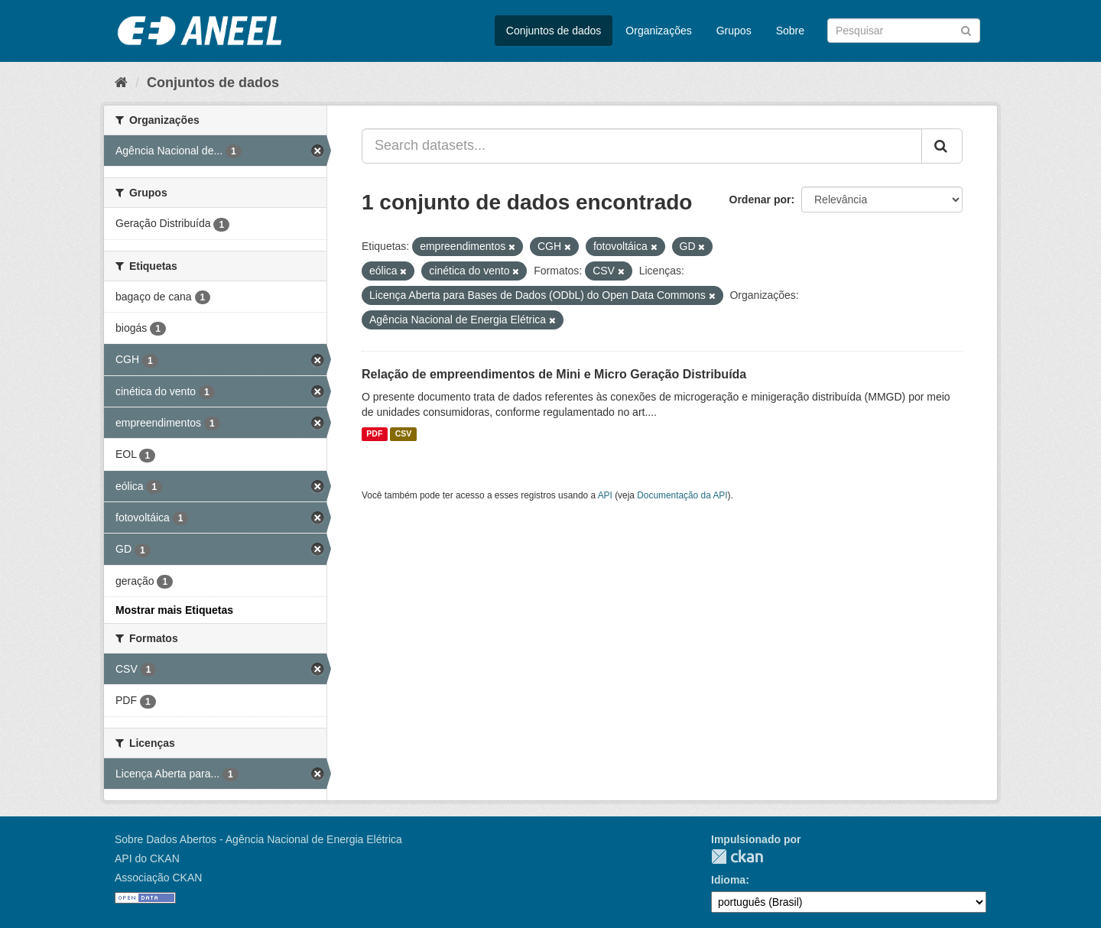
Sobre (790, 30)
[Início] (121, 82)
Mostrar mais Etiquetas (174, 610)
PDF (374, 434)
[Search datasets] (903, 30)
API (605, 495)
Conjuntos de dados (554, 30)
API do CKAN (147, 858)
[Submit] (966, 29)
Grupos (734, 30)
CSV (403, 434)
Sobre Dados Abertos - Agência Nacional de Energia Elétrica (258, 839)
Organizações (658, 30)
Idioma (728, 880)
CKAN (737, 857)
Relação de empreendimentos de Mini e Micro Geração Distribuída (554, 374)
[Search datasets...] (642, 146)
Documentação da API (682, 495)
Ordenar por (760, 199)
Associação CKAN (158, 877)
